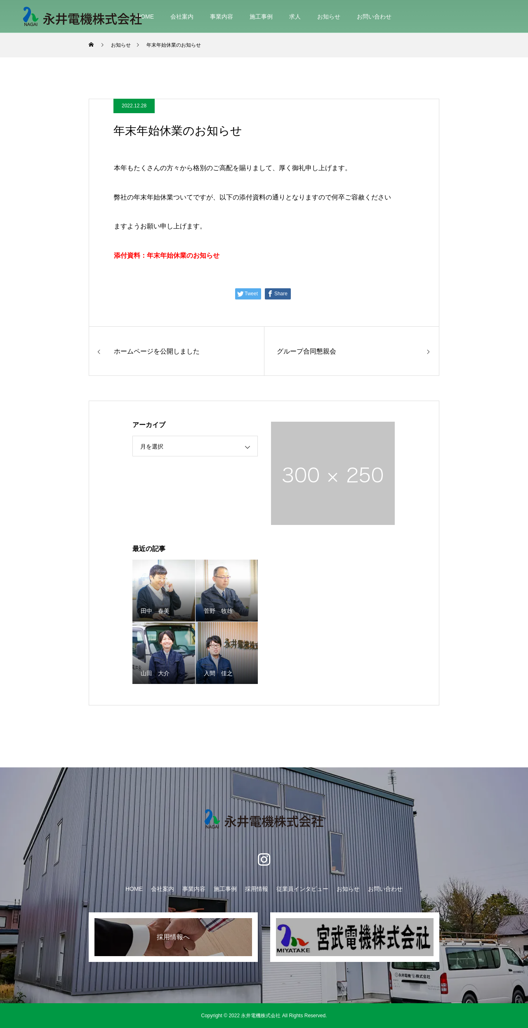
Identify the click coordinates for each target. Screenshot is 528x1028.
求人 (295, 16)
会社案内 (181, 16)
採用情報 (256, 889)
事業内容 (221, 16)
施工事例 (261, 16)
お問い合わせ (374, 16)
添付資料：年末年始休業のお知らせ (166, 255)
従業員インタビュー (302, 889)
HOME (145, 16)
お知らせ (328, 16)
